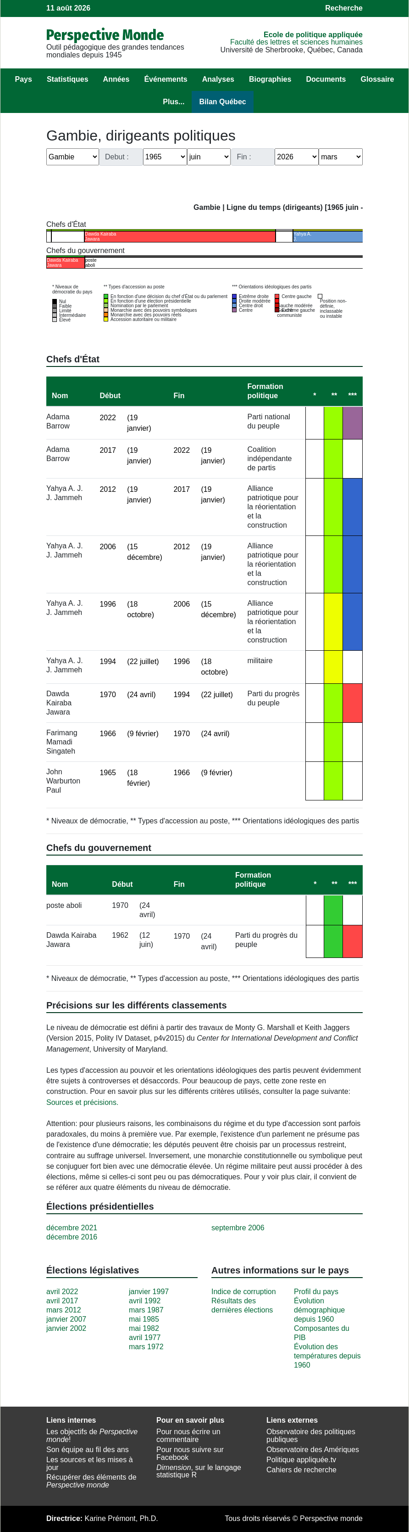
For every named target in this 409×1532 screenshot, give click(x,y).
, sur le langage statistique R (198, 1471)
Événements (165, 79)
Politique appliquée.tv (301, 1460)
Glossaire (377, 79)
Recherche (344, 8)
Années (116, 79)
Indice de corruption (243, 1291)
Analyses (218, 79)
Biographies (270, 79)
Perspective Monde (105, 35)
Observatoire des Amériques (312, 1449)
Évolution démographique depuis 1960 (319, 1310)
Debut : (117, 157)
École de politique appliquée (313, 35)
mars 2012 (63, 1310)
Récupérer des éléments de (91, 1481)
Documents (326, 79)
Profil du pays (316, 1291)
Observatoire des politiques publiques (310, 1435)
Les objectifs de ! (92, 1435)
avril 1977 (144, 1337)
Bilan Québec (222, 102)
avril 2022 (62, 1291)
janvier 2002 (66, 1328)
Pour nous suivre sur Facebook (190, 1453)
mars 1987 (146, 1310)
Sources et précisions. (82, 1102)
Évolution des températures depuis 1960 (327, 1356)
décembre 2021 (71, 1228)
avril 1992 (144, 1301)
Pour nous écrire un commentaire (188, 1435)
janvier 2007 (66, 1319)
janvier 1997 (149, 1291)
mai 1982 (144, 1328)
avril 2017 (62, 1301)
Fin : (244, 157)
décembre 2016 (71, 1237)
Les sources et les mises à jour (89, 1463)
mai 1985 (144, 1319)
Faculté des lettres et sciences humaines (296, 42)
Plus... (173, 102)
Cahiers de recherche (301, 1470)
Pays (23, 79)
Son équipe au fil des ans (87, 1449)
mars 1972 (146, 1347)
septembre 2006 (238, 1228)
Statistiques (67, 79)
